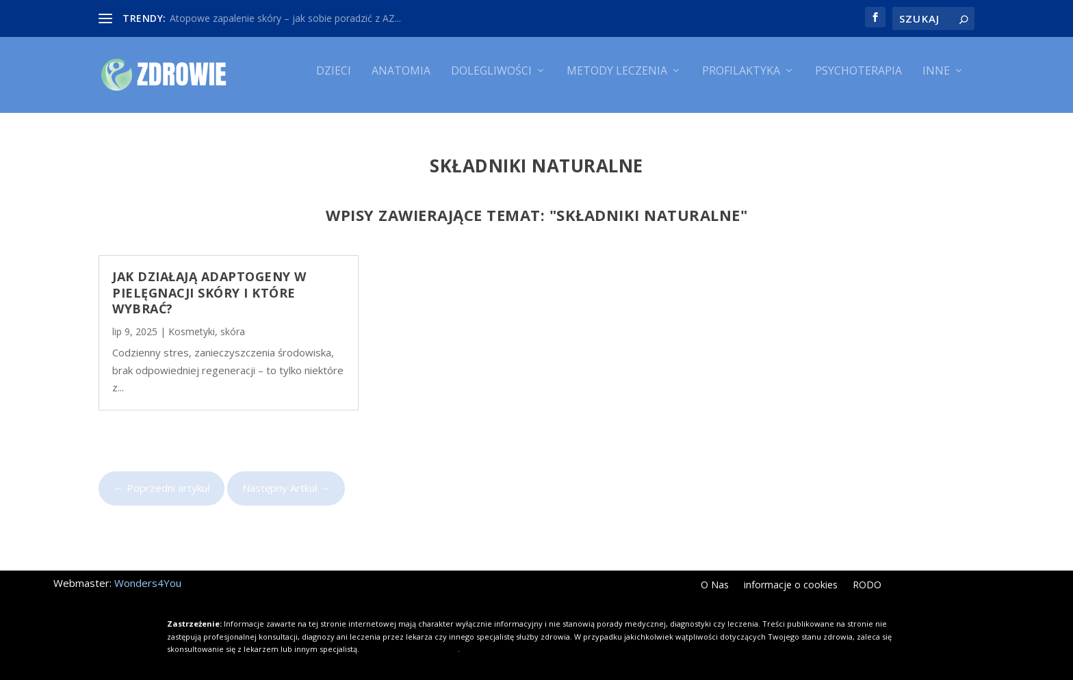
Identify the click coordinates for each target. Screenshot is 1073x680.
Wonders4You (147, 572)
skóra (232, 321)
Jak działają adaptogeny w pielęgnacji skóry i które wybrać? (209, 282)
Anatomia (401, 80)
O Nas (715, 575)
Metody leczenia (617, 80)
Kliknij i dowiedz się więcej (409, 638)
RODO (867, 575)
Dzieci (333, 80)
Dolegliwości (491, 80)
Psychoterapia (858, 80)
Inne (936, 80)
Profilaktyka (741, 80)
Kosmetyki (191, 321)
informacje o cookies (791, 575)
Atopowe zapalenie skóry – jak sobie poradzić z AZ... (285, 18)
